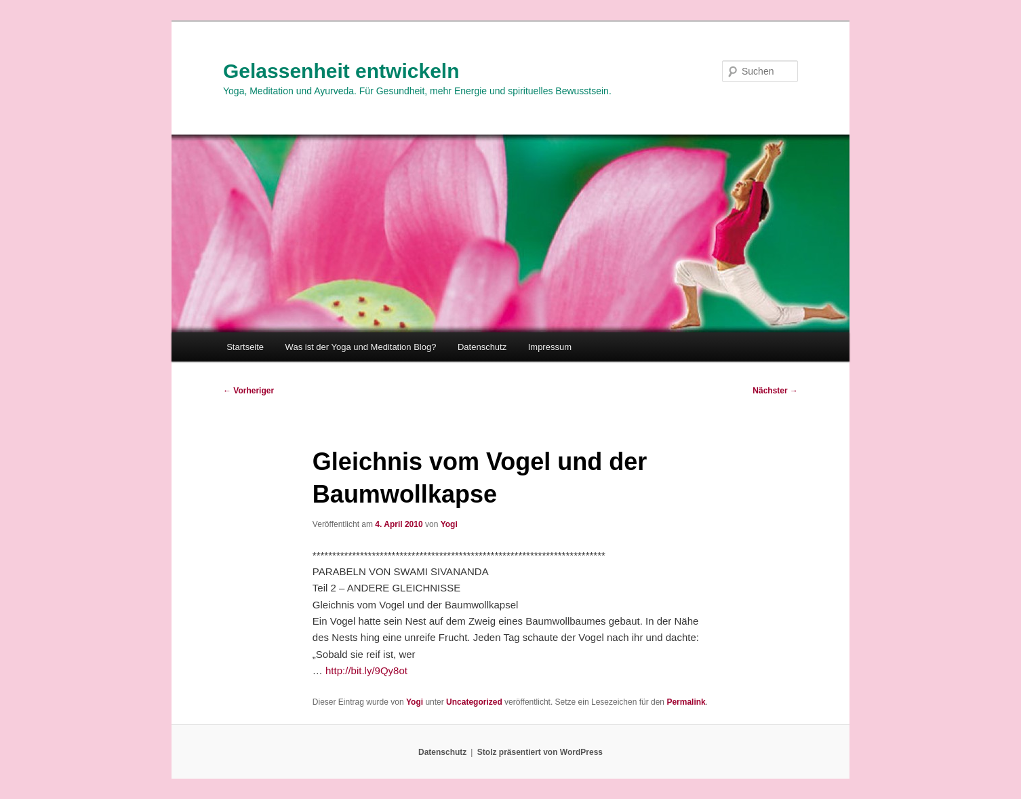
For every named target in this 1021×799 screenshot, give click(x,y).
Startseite (245, 347)
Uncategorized (474, 702)
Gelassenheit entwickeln (341, 71)
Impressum (550, 347)
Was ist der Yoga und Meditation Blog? (361, 347)
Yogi (449, 524)
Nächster (775, 390)
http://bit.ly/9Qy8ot (366, 670)
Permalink (685, 702)
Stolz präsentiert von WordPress (540, 752)
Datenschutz (482, 347)
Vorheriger (248, 390)
